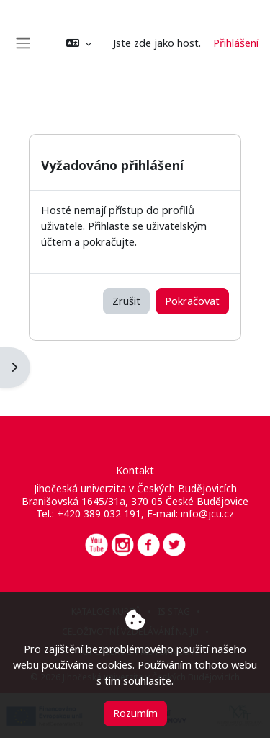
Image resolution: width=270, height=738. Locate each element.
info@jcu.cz (207, 513)
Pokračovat (192, 300)
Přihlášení (235, 42)
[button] (79, 43)
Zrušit (126, 300)
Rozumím (135, 713)
